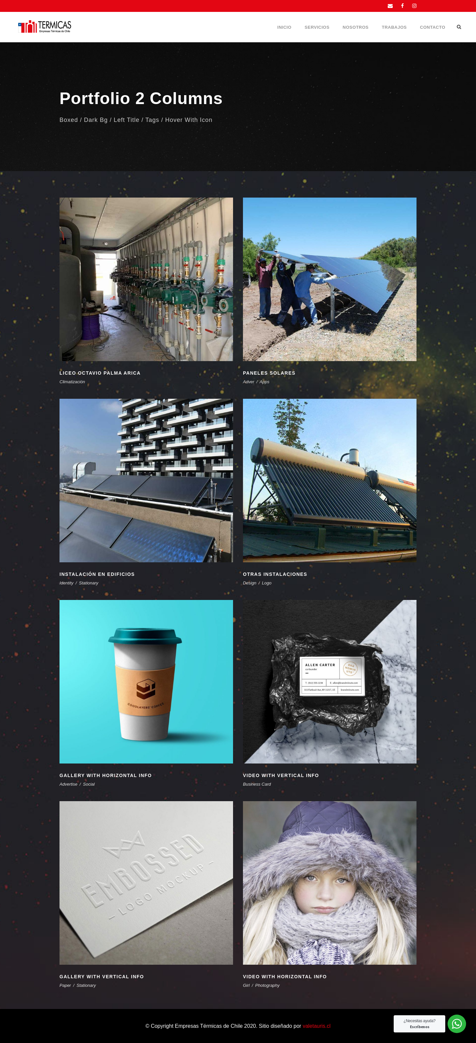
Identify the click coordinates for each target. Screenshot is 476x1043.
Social (89, 784)
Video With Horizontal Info (285, 976)
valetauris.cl (317, 1026)
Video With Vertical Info (281, 775)
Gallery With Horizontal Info (106, 775)
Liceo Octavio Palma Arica (100, 373)
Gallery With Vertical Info (102, 976)
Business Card (257, 784)
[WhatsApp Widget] (457, 1024)
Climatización (72, 381)
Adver (248, 381)
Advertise (68, 784)
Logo (266, 582)
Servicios (317, 27)
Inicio (284, 27)
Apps (264, 381)
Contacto (432, 27)
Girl (246, 985)
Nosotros (356, 27)
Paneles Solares (269, 373)
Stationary (89, 582)
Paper (65, 985)
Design (249, 582)
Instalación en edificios (97, 574)
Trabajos (394, 27)
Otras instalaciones (275, 574)
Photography (267, 985)
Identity (66, 582)
